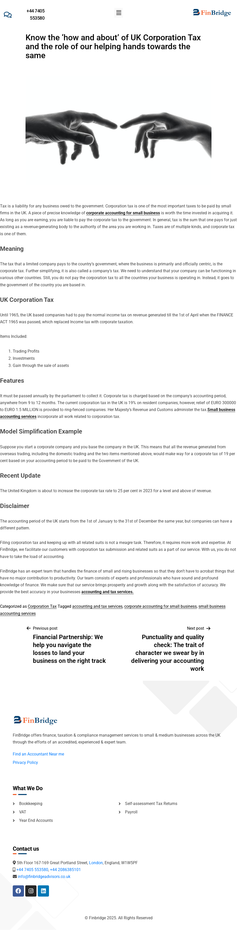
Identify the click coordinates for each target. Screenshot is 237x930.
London (96, 862)
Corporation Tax (42, 606)
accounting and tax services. (107, 591)
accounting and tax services (97, 606)
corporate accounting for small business (123, 212)
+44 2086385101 (65, 869)
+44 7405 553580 (32, 869)
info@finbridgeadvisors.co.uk (44, 876)
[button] (118, 13)
